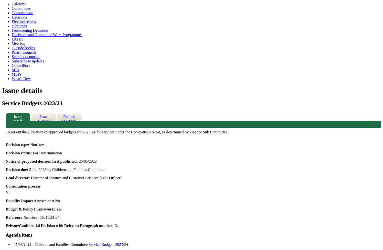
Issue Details (18, 118)
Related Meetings (69, 118)
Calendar (19, 4)
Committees (21, 8)
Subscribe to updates (28, 61)
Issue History (44, 118)
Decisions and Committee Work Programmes (47, 35)
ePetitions (19, 26)
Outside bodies (23, 48)
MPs (15, 70)
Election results (24, 22)
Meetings (19, 43)
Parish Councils (24, 52)
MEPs (16, 74)
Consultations (22, 13)
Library (17, 39)
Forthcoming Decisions (30, 30)
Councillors (21, 65)
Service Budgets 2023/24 (108, 244)
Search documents (26, 57)
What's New (21, 79)
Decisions (19, 17)
